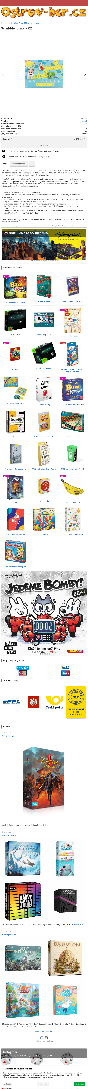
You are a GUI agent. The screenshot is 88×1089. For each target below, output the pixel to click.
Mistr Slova (15, 335)
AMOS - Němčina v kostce (72, 301)
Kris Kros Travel (44, 301)
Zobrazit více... (43, 825)
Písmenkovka (44, 501)
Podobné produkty (19, 164)
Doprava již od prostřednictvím (33, 151)
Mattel (84, 121)
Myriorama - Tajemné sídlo (15, 469)
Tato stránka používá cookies (17, 1068)
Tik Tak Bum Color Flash (15, 303)
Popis (5, 164)
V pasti (15, 502)
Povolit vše (79, 1084)
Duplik (15, 437)
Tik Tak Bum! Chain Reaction (73, 405)
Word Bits (15, 369)
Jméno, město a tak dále (15, 534)
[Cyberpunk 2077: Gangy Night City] (44, 246)
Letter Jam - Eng (44, 405)
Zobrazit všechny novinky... (44, 1031)
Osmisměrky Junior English (15, 567)
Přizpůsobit (42, 1084)
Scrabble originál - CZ (44, 335)
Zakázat (7, 1084)
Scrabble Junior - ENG (15, 403)
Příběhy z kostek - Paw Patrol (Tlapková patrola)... (72, 370)
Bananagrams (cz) (73, 502)
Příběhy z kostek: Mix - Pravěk (72, 469)
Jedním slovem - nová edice (72, 534)
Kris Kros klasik (73, 437)
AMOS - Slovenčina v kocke (44, 437)
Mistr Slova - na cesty (44, 368)
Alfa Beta (44, 534)
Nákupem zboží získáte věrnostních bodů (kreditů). (28, 156)
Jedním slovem (72, 336)
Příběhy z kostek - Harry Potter (44, 469)
